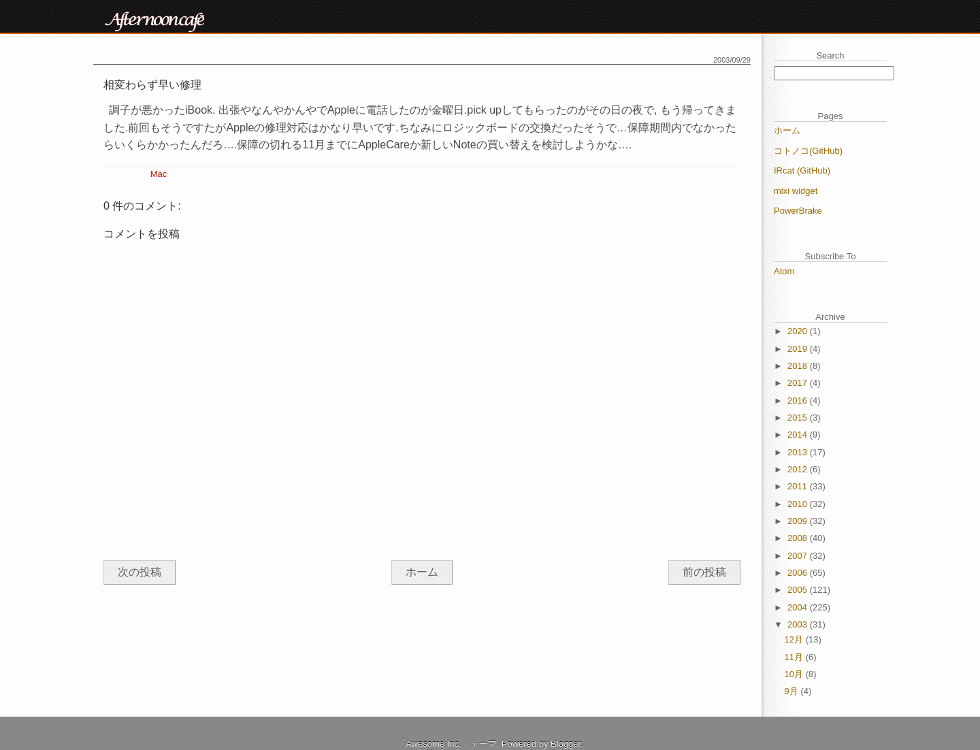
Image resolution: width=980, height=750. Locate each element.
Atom (784, 271)
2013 (798, 452)
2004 (798, 607)
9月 (793, 691)
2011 (798, 486)
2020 (798, 331)
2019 (798, 349)
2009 (798, 521)
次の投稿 (139, 572)
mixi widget (795, 191)
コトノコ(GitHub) (808, 151)
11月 (795, 657)
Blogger (566, 743)
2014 (798, 434)
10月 (795, 674)
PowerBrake (798, 211)
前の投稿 (704, 572)
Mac (158, 174)
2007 (798, 556)
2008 (798, 538)
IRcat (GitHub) (802, 170)
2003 (798, 624)
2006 (798, 573)
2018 (798, 366)
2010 (798, 504)
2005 (798, 590)
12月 (795, 639)
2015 (798, 417)
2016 (798, 400)
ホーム (422, 572)
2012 (798, 469)
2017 (798, 383)
